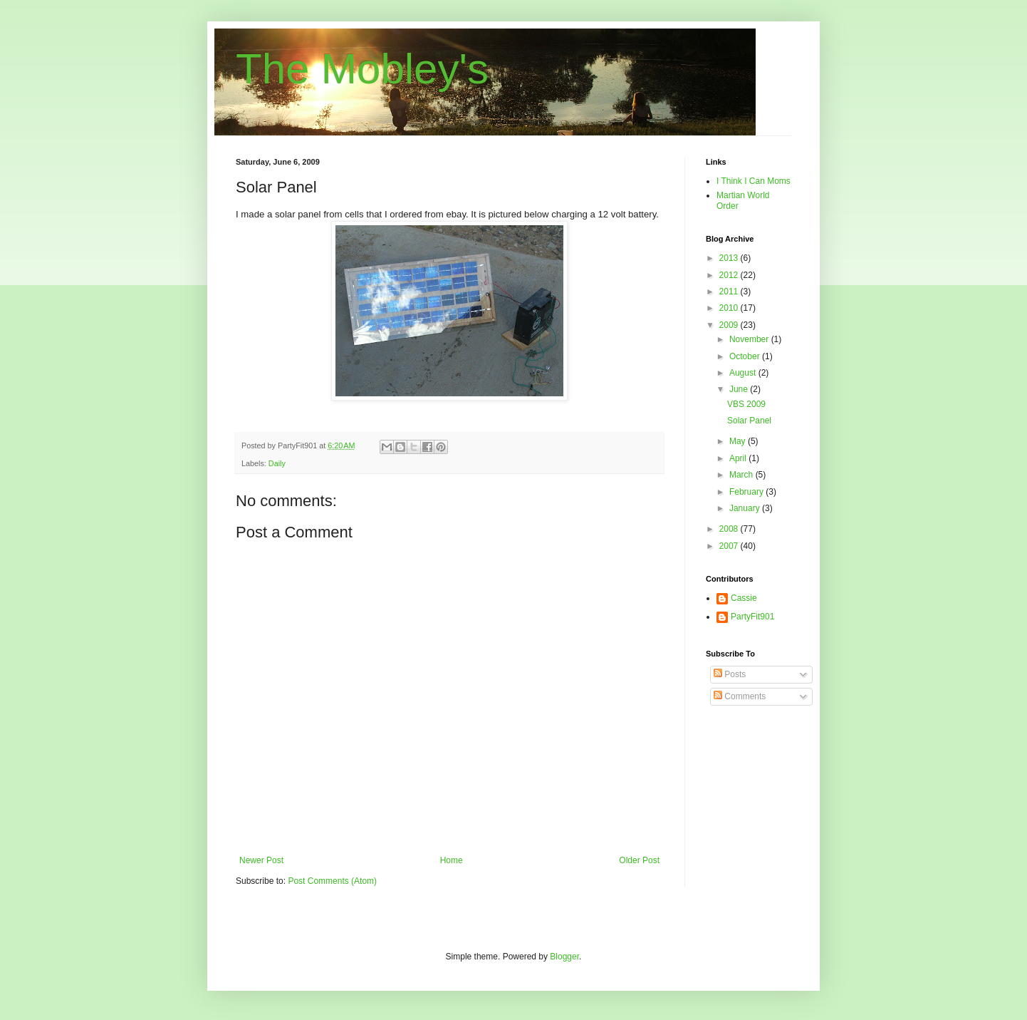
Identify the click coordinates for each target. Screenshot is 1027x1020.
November (750, 339)
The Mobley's (362, 69)
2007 (730, 546)
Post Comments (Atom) (332, 881)
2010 (730, 308)
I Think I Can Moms (753, 181)
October (745, 356)
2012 (730, 275)
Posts (730, 674)
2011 (730, 292)
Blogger (564, 957)
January (745, 508)
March (742, 475)
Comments (740, 696)
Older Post (639, 860)
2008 (730, 529)
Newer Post (261, 860)
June (739, 389)
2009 (730, 325)
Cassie (744, 598)
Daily (277, 463)
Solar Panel (749, 421)
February (747, 492)
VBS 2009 (746, 404)
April (739, 458)
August (743, 373)
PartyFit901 (752, 617)
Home (451, 860)
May (738, 441)
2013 (730, 258)
